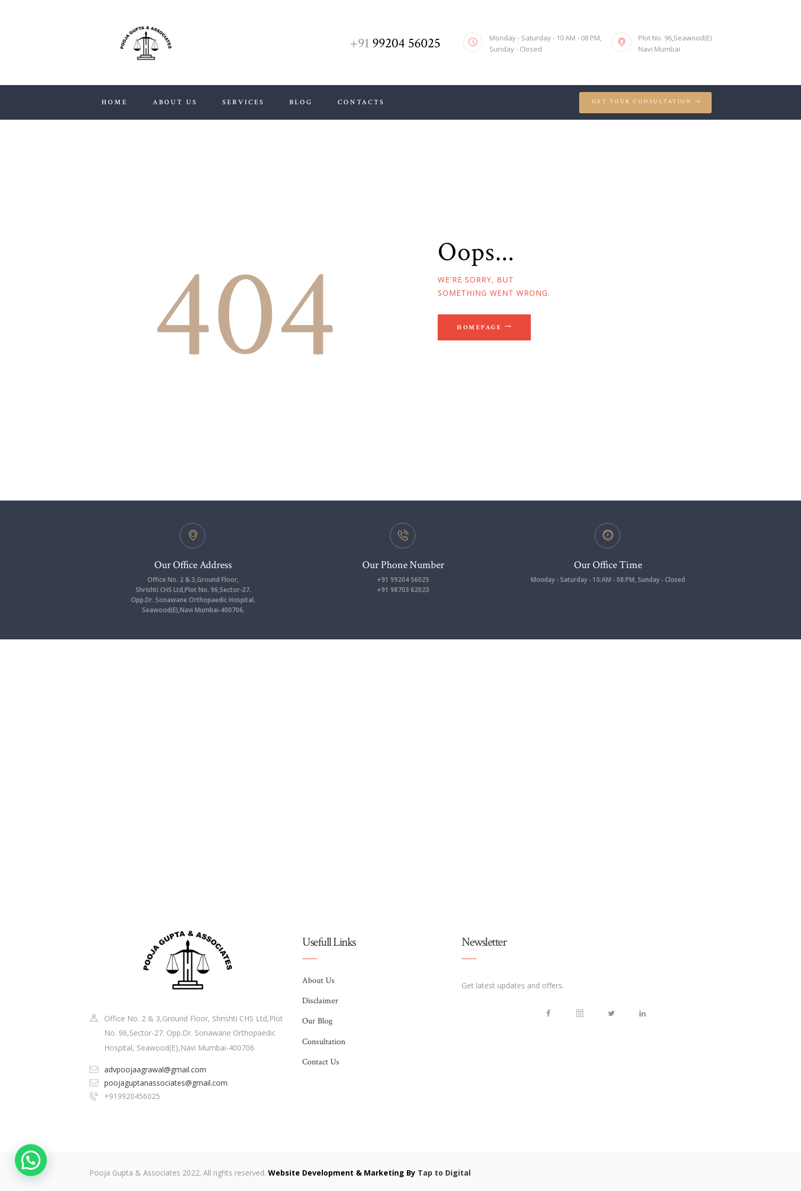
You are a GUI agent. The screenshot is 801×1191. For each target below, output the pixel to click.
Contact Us (320, 1062)
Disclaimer (320, 1000)
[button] (31, 1160)
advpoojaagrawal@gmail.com (155, 1069)
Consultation (323, 1041)
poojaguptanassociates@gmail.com (166, 1083)
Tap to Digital (444, 1173)
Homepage (479, 327)
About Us (318, 980)
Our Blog (317, 1021)
